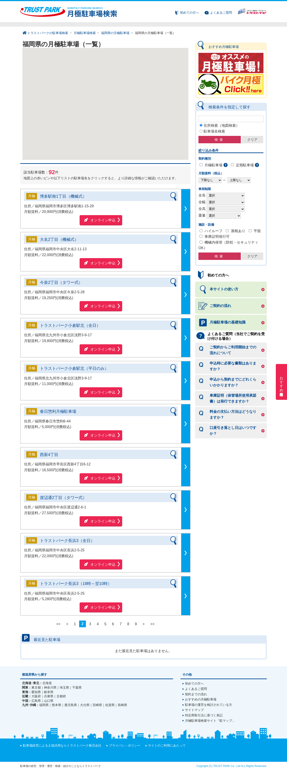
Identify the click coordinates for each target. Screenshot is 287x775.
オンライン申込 (102, 220)
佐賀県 (110, 705)
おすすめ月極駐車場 (281, 382)
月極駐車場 (213, 165)
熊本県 (56, 705)
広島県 (36, 700)
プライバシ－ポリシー (124, 745)
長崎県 (122, 705)
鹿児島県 (70, 705)
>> (152, 624)
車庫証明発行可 (217, 237)
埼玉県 (64, 687)
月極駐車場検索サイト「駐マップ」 (210, 720)
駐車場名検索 (214, 131)
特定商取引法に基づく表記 (204, 715)
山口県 (48, 700)
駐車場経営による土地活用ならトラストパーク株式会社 (62, 745)
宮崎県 (97, 705)
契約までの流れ (196, 694)
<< (58, 624)
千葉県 (77, 687)
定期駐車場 (245, 165)
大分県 (84, 705)
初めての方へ (189, 12)
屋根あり (238, 231)
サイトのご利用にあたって (167, 745)
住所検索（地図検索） (221, 125)
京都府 (61, 696)
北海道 (47, 683)
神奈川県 (50, 687)
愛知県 (36, 692)
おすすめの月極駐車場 (200, 699)
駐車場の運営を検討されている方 (208, 704)
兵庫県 (48, 696)
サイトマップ (194, 710)
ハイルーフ (213, 231)
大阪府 (36, 696)
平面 (257, 231)
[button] (92, 112)
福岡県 (44, 705)
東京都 (36, 687)
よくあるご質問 (221, 12)
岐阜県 (48, 692)
